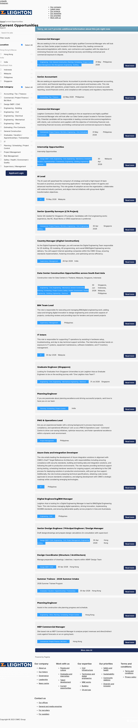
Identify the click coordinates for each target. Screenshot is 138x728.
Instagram (4, 3)
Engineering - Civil (18, 112)
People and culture (64, 669)
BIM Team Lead (45, 305)
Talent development (65, 681)
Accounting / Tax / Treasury (18, 93)
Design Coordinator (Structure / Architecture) (61, 555)
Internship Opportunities (50, 147)
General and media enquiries (50, 706)
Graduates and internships (66, 675)
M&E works (86, 682)
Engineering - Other (18, 123)
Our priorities (55, 16)
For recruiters (44, 710)
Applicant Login (16, 173)
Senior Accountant (47, 77)
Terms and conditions (129, 672)
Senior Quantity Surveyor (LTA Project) (57, 211)
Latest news (55, 9)
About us (42, 668)
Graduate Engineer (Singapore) (53, 367)
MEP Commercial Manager (51, 627)
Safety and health (107, 669)
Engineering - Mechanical (18, 119)
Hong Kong (18, 54)
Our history (43, 672)
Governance (44, 676)
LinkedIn (3, 1)
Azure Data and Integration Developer (57, 453)
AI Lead (41, 176)
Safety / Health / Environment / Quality (18, 161)
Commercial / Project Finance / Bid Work (18, 99)
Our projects (55, 11)
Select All (29, 45)
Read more (129, 66)
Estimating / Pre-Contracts (18, 127)
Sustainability (108, 674)
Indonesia (18, 69)
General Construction (18, 131)
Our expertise (55, 13)
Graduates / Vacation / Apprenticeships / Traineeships (18, 136)
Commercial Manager (48, 39)
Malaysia (18, 73)
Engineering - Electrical (18, 115)
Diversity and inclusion (108, 685)
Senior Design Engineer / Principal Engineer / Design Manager (70, 528)
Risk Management (18, 156)
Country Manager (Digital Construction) (58, 241)
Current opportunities (65, 687)
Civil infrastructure (87, 669)
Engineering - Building (18, 108)
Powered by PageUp (42, 657)
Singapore (18, 81)
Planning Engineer (47, 394)
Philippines (18, 77)
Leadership (43, 679)
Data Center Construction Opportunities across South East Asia (71, 273)
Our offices (43, 703)
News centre (44, 683)
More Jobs (86, 650)
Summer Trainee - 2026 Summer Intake (58, 579)
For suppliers (44, 714)
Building (85, 686)
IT (18, 141)
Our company (55, 7)
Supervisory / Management (18, 166)
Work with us (55, 18)
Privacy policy (130, 677)
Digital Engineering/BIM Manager (55, 499)
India (18, 62)
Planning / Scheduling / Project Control (18, 147)
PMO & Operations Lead (50, 420)
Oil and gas (86, 690)
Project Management (18, 152)
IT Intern (41, 335)
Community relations (108, 679)
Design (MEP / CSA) (18, 104)
